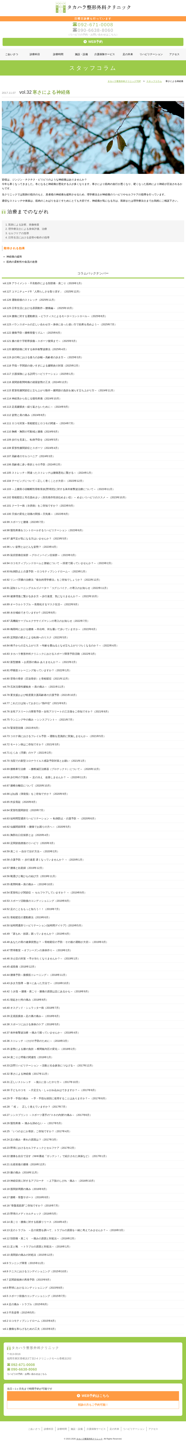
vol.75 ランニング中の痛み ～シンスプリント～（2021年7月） (39, 719)
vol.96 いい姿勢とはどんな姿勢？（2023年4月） (31, 546)
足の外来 (128, 54)
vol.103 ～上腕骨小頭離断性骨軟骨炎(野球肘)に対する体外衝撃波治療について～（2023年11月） (59, 489)
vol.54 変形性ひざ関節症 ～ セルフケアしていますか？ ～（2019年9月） (45, 892)
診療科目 (35, 54)
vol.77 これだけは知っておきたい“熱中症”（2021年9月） (35, 703)
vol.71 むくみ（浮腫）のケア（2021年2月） (28, 752)
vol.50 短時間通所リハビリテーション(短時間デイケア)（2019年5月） (43, 925)
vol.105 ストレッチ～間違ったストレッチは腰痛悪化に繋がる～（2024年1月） (48, 472)
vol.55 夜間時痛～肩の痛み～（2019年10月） (29, 884)
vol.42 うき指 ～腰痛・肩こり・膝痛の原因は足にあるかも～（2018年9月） (46, 991)
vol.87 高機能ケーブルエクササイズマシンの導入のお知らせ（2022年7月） (46, 620)
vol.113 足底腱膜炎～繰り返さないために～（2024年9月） (37, 406)
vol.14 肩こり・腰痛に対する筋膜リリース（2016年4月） (36, 1221)
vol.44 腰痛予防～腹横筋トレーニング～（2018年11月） (35, 974)
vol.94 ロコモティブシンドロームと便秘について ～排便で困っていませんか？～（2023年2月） (58, 563)
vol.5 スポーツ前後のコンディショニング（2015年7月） (35, 1295)
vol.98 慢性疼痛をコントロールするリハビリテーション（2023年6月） (44, 530)
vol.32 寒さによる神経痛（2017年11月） (26, 1073)
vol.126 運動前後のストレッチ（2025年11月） (30, 299)
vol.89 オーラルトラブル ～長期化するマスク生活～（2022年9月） (41, 604)
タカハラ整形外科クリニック (89, 1439)
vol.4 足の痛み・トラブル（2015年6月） (26, 1304)
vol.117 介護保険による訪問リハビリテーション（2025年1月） (39, 373)
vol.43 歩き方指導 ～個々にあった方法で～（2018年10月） (37, 983)
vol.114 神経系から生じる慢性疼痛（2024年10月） (32, 398)
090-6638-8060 (93, 30)
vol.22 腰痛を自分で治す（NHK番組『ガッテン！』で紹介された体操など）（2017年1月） (55, 1156)
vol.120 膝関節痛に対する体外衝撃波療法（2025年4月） (35, 349)
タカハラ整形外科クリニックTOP (124, 81)
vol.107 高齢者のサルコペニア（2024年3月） (29, 456)
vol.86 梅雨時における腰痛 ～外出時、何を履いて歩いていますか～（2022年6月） (50, 629)
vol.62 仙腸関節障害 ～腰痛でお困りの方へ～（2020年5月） (37, 826)
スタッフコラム (154, 81)
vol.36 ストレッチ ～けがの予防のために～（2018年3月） (36, 1040)
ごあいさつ (11, 54)
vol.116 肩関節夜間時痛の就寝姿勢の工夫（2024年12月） (36, 382)
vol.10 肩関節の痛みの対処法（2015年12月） (29, 1254)
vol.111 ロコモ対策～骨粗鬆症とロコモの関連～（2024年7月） (39, 423)
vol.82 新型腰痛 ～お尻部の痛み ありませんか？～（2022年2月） (40, 662)
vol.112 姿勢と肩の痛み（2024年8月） (25, 415)
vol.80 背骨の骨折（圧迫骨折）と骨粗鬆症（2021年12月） (37, 678)
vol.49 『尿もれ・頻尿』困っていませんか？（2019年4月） (37, 933)
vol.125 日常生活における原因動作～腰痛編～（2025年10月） (39, 308)
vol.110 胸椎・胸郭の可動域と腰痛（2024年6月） (31, 431)
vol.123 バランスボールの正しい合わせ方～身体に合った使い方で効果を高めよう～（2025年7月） (60, 324)
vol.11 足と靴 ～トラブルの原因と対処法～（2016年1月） (37, 1246)
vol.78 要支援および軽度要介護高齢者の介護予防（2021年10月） (40, 694)
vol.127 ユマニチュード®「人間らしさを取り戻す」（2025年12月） (42, 291)
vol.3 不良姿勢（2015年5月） (20, 1312)
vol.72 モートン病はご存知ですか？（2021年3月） (32, 744)
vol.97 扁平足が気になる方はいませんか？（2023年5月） (36, 538)
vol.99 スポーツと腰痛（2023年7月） (24, 522)
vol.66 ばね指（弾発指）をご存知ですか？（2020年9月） (36, 793)
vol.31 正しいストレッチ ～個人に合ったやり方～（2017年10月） (42, 1082)
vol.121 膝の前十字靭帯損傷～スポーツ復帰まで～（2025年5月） (40, 340)
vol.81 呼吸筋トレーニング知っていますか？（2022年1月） (37, 670)
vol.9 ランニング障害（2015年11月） (24, 1263)
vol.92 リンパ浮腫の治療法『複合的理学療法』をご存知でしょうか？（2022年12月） (52, 579)
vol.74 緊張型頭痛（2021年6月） (22, 727)
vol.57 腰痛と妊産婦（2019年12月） (24, 867)
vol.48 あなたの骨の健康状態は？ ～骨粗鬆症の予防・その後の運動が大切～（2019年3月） (55, 941)
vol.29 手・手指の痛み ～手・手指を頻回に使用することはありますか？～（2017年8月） (55, 1098)
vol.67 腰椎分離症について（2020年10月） (27, 785)
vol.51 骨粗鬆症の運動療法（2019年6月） (27, 917)
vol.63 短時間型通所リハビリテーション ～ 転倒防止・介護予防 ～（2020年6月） (50, 818)
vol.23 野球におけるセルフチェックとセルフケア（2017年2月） (40, 1147)
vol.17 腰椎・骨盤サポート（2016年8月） (27, 1197)
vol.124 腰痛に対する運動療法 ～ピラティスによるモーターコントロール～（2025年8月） (55, 316)
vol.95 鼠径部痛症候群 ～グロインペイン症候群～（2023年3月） (40, 555)
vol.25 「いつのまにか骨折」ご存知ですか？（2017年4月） (37, 1131)
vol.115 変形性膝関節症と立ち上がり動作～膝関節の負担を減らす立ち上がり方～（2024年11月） (59, 390)
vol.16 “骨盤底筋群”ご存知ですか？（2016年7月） (32, 1205)
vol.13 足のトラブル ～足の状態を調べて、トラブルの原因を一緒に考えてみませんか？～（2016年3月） (64, 1230)
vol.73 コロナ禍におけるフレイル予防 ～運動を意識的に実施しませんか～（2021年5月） (54, 736)
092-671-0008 (93, 24)
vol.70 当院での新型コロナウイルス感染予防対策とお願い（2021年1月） (45, 760)
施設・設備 (81, 54)
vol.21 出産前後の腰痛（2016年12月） (25, 1164)
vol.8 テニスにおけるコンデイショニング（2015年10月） (36, 1271)
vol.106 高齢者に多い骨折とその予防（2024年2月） (33, 464)
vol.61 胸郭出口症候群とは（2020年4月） (27, 835)
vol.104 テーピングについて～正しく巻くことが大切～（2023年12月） (44, 480)
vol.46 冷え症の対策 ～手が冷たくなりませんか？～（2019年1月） (41, 958)
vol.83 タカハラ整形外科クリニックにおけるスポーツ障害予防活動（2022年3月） (50, 653)
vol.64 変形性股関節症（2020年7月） (24, 810)
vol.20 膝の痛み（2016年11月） (21, 1172)
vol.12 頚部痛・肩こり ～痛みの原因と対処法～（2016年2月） (40, 1238)
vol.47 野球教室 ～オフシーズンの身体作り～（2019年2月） (37, 950)
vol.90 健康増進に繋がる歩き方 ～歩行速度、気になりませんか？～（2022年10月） (51, 596)
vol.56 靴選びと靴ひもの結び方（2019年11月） (30, 876)
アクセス (174, 54)
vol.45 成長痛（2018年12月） (20, 966)
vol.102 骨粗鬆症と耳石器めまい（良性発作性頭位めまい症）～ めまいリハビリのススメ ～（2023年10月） (65, 497)
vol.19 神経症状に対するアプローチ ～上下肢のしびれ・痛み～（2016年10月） (49, 1180)
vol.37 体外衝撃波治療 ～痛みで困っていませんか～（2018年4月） (41, 1032)
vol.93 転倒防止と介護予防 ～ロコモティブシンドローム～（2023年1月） (45, 571)
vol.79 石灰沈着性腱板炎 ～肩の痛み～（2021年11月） (34, 686)
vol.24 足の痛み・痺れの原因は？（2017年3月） (31, 1139)
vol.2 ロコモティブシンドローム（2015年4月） (30, 1320)
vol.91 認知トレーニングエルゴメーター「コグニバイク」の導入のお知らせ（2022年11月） (56, 588)
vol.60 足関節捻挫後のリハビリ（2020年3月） (29, 843)
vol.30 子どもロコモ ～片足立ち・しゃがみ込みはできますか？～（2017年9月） (50, 1090)
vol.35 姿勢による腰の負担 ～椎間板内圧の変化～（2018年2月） (40, 1048)
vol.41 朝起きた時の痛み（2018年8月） (25, 999)
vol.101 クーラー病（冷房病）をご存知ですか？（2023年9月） (39, 505)
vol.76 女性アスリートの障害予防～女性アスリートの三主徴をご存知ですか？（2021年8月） (56, 711)
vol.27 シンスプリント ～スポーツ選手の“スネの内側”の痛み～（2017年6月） (47, 1114)
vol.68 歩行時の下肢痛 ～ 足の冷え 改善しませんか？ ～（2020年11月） (45, 777)
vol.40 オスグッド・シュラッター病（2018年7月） (32, 1007)
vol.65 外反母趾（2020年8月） (20, 801)
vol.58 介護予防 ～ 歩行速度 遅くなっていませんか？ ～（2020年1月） (44, 859)
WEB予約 (93, 42)
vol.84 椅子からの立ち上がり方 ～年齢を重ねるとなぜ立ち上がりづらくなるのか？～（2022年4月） (61, 645)
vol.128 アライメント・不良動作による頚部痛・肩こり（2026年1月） (43, 283)
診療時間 (58, 54)
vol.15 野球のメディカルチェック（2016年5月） (31, 1213)
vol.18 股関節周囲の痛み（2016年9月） (25, 1189)
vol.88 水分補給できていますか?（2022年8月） (30, 612)
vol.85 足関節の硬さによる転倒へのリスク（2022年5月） (36, 637)
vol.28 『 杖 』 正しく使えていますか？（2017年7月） (35, 1106)
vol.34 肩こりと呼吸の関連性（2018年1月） (28, 1057)
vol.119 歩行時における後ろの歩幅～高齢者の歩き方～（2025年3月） (43, 357)
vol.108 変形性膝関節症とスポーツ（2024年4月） (31, 447)
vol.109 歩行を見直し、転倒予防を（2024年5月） (31, 439)
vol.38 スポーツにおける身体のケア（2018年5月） (32, 1024)
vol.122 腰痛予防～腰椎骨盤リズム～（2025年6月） (33, 332)
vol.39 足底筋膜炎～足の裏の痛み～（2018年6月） (32, 1016)
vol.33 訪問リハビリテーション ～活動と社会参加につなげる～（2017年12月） (48, 1065)
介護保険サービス (104, 54)
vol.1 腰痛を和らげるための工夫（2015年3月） (30, 1328)
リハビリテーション (151, 54)
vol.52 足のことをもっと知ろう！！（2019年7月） (32, 909)
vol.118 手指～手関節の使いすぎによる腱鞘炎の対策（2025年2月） (42, 365)
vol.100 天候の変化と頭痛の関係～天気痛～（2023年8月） (37, 513)
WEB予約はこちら (93, 1396)
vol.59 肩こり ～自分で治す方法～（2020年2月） (31, 851)
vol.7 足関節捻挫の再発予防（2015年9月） (27, 1279)
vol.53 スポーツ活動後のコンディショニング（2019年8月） (37, 900)
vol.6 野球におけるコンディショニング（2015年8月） (34, 1287)
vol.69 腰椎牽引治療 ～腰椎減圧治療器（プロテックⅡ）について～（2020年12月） (52, 769)
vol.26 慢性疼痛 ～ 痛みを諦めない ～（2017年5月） (33, 1123)
